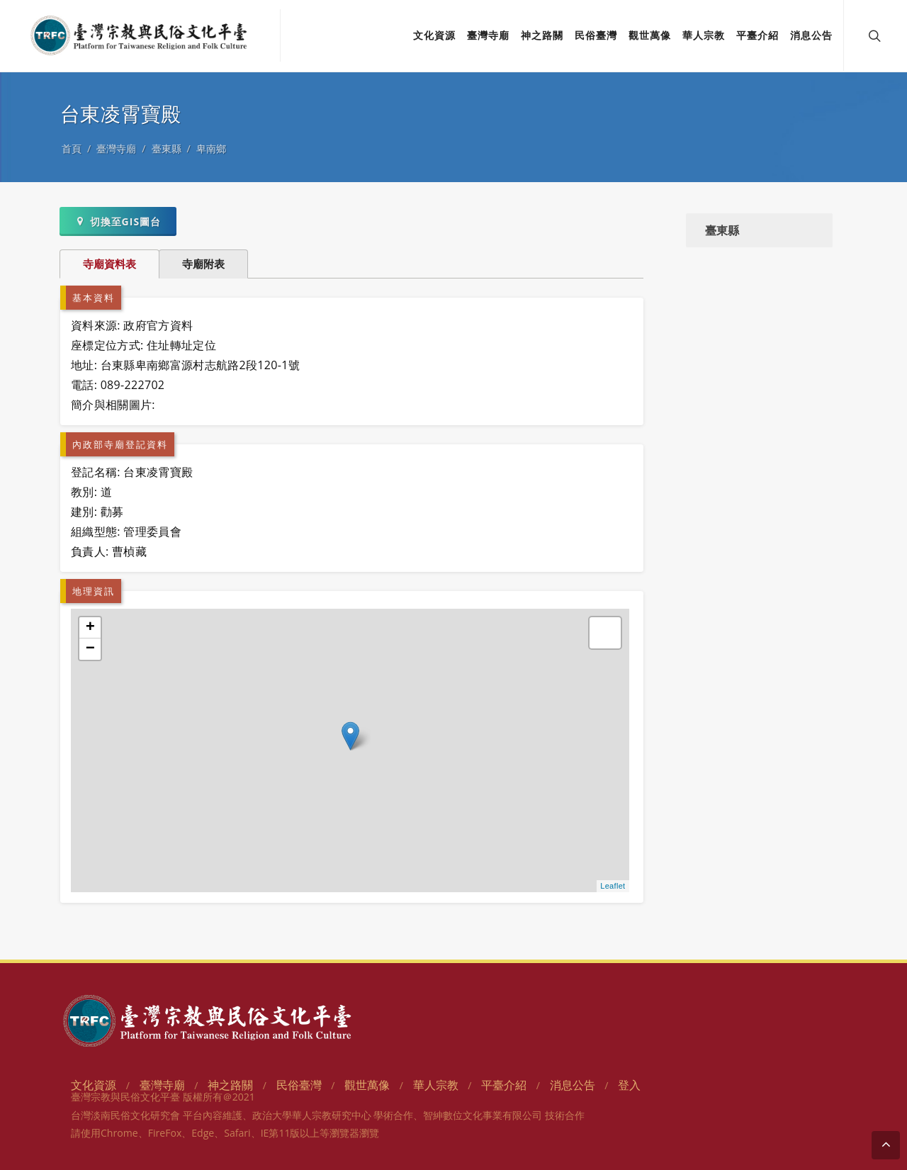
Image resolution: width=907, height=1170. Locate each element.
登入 (629, 1085)
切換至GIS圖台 (118, 221)
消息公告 (572, 1085)
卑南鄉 (211, 148)
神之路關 (230, 1085)
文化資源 (93, 1085)
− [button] (91, 649)
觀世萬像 (367, 1085)
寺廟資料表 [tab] (109, 264)
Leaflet (612, 886)
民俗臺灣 (299, 1085)
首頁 (71, 148)
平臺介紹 (503, 1085)
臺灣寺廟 (116, 148)
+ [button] (91, 628)
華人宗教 (435, 1085)
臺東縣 (166, 148)
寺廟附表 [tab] (203, 264)
